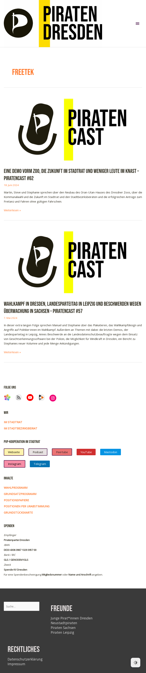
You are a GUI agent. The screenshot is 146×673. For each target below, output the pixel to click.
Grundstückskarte (18, 512)
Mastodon (110, 452)
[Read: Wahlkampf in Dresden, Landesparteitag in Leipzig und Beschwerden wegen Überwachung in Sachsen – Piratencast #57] (73, 261)
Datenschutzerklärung (25, 659)
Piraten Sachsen (63, 627)
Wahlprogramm (15, 487)
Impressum (16, 664)
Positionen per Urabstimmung (26, 506)
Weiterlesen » (12, 210)
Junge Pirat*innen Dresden (72, 618)
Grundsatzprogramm (20, 494)
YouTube (86, 452)
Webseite (14, 452)
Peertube (62, 452)
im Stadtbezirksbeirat (20, 428)
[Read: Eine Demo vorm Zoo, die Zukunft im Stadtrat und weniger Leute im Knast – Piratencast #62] (73, 129)
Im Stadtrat (13, 422)
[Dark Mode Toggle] (135, 662)
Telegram (40, 464)
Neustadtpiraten (64, 623)
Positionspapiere (16, 500)
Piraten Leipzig (62, 632)
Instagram (14, 464)
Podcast (38, 452)
